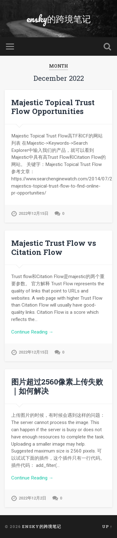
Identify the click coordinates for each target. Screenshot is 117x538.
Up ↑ (107, 526)
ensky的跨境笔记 (59, 18)
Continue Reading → (32, 332)
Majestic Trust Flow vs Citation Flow (53, 247)
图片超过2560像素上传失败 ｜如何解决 (57, 386)
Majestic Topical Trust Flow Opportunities (53, 106)
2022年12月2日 (32, 498)
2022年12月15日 (33, 213)
